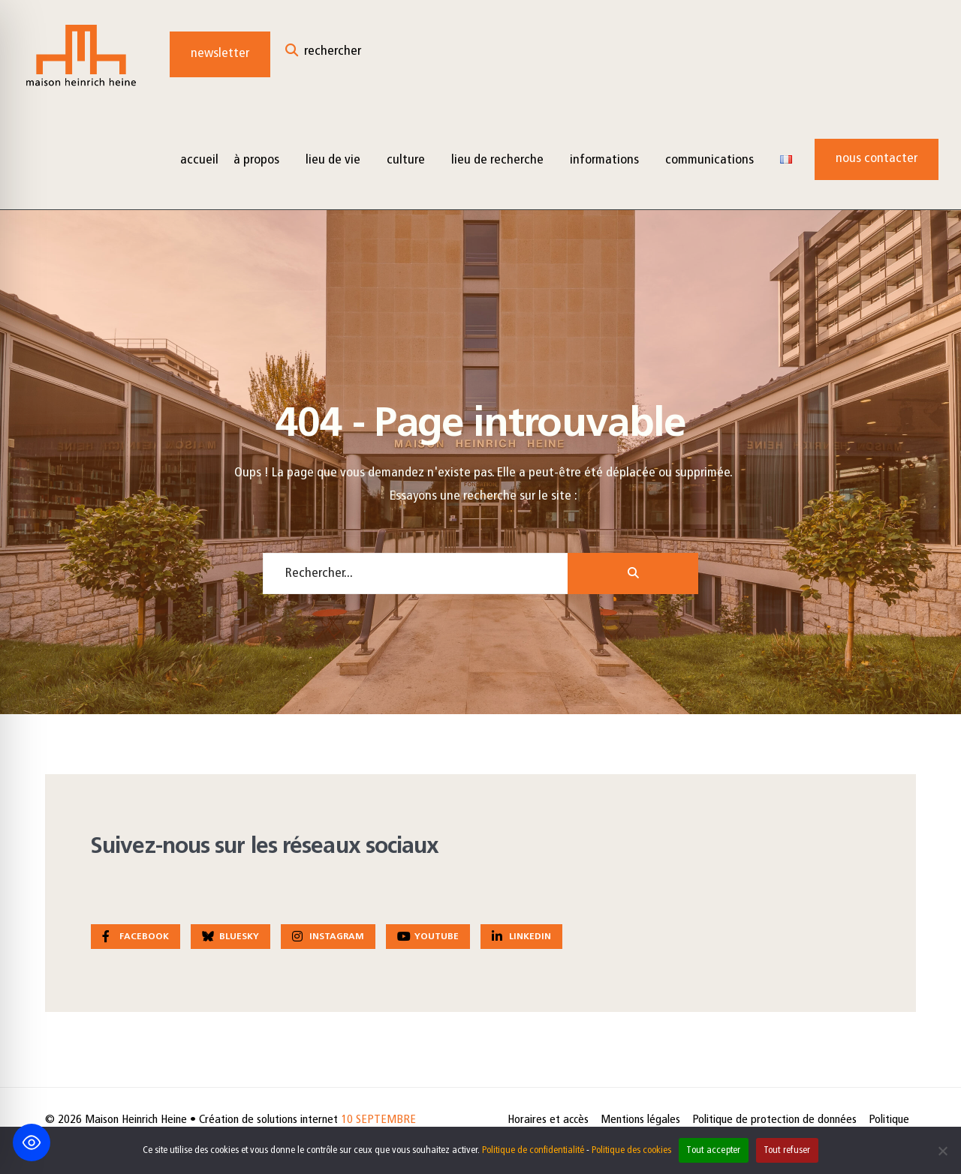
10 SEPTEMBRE (378, 1120)
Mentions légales (640, 1120)
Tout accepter (713, 1150)
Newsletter (220, 54)
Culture (406, 160)
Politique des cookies (631, 1150)
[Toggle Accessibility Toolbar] (31, 1142)
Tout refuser (787, 1150)
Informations (604, 160)
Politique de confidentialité (533, 1150)
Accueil (199, 160)
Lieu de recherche (497, 160)
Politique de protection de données (774, 1120)
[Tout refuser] (942, 1150)
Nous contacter (876, 159)
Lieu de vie (333, 160)
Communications (709, 160)
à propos (256, 160)
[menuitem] (262, 159)
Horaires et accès (548, 1120)
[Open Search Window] (323, 54)
